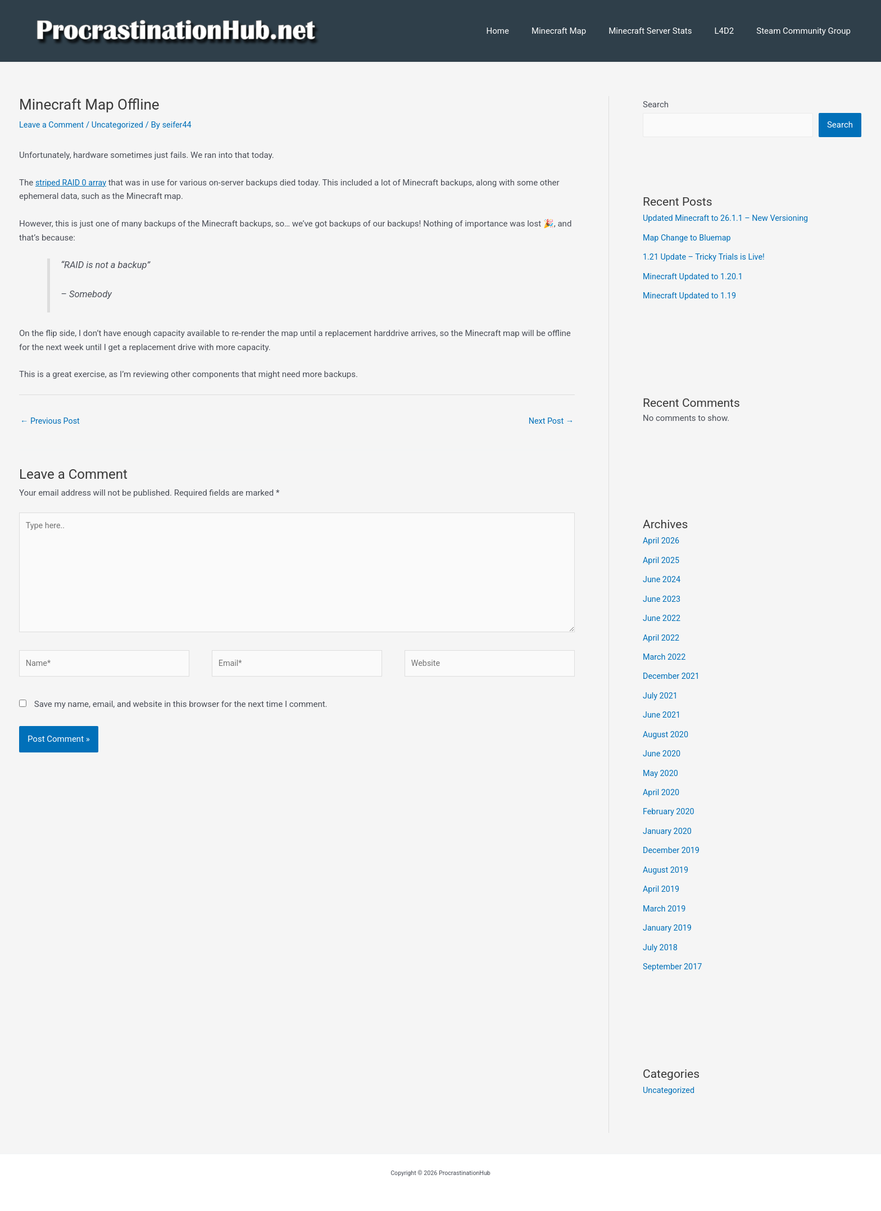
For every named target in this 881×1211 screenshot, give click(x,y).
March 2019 (665, 900)
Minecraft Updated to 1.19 (692, 294)
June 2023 (662, 596)
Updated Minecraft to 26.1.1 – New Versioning (729, 219)
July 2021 (661, 691)
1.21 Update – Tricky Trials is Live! (706, 257)
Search (656, 104)
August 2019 (667, 862)
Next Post (550, 421)
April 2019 (662, 881)
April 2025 (662, 559)
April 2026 (662, 539)
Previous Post (51, 421)
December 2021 (672, 672)
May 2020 (661, 767)
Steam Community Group (806, 31)
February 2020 (670, 805)
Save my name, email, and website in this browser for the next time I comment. (181, 711)
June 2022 (662, 615)
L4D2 (732, 31)
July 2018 (661, 938)
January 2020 (668, 824)
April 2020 (662, 786)
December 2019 (672, 843)
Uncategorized (121, 125)
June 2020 (662, 748)
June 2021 (662, 710)
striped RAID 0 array (72, 183)
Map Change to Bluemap (689, 238)
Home (523, 31)
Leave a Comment (53, 125)
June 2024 (662, 577)
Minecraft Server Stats (664, 31)
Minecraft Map (578, 31)
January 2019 (668, 919)
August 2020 (667, 729)
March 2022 (665, 653)
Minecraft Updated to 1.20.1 (695, 276)
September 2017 (674, 956)
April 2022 (662, 634)
